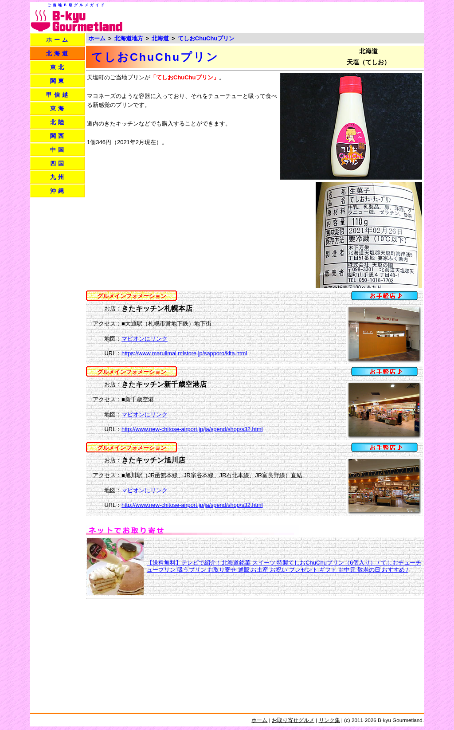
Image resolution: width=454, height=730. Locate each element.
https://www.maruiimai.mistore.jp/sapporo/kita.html (184, 353)
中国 (58, 149)
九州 (58, 177)
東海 (58, 108)
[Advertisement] (319, 17)
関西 (58, 136)
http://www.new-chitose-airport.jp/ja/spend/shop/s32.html (192, 429)
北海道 (58, 53)
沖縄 (58, 191)
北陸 (58, 122)
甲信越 (58, 94)
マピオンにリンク (144, 338)
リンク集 (329, 720)
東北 (58, 67)
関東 (58, 81)
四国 (58, 163)
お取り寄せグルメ (293, 720)
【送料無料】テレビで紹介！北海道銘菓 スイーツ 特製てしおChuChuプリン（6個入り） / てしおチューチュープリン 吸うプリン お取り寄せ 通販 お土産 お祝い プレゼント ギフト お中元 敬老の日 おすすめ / (284, 566)
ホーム (58, 39)
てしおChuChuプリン (206, 38)
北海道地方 (128, 38)
